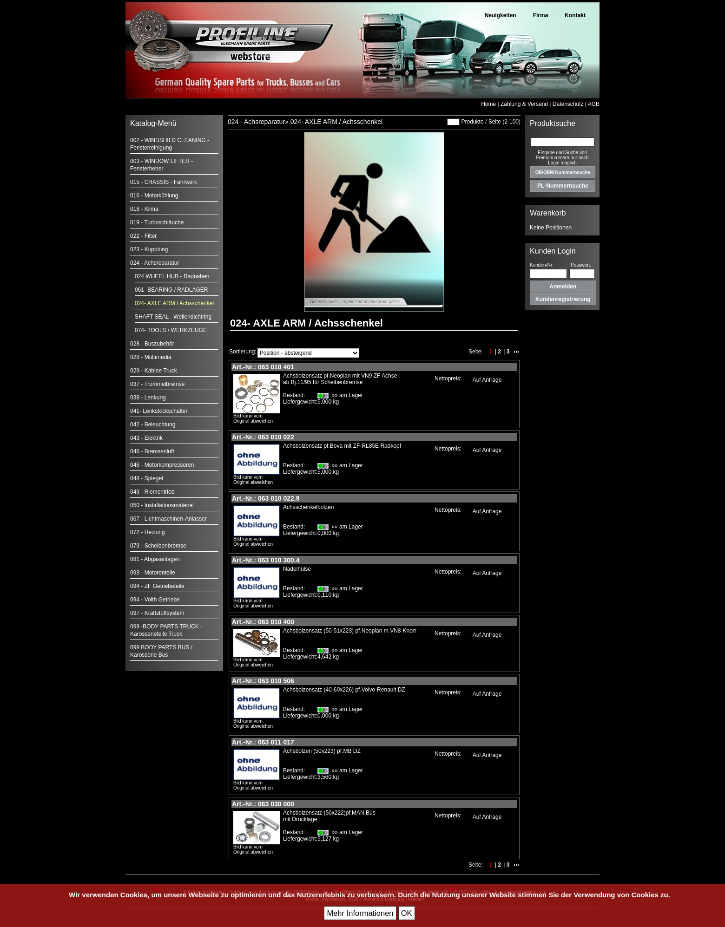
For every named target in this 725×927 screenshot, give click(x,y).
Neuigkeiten (500, 15)
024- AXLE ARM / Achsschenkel (174, 303)
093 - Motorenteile (152, 572)
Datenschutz (568, 104)
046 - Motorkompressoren (162, 465)
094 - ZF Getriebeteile (157, 586)
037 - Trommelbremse (157, 384)
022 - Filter (143, 236)
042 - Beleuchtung (152, 424)
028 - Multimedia (150, 357)
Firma (540, 15)
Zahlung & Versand (524, 104)
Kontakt (575, 15)
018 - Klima (144, 209)
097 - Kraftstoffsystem (157, 613)
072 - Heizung (147, 532)
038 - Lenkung (148, 397)
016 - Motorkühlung (154, 195)
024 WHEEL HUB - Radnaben (172, 276)
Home (488, 104)
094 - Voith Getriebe (155, 599)
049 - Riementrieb (152, 492)
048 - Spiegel (146, 478)
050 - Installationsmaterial (162, 505)
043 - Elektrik (146, 438)
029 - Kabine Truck (153, 370)
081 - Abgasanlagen (155, 559)
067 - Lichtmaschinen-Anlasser (168, 519)
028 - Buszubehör (152, 343)
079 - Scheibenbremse (158, 545)
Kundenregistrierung (563, 299)
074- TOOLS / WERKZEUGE (171, 330)
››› (516, 351)
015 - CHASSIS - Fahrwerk (163, 182)
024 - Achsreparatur (154, 263)
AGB (594, 104)
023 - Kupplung (149, 249)
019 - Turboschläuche (157, 222)
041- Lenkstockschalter (158, 411)
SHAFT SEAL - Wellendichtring (173, 316)
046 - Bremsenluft (152, 451)
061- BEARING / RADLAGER (171, 290)
